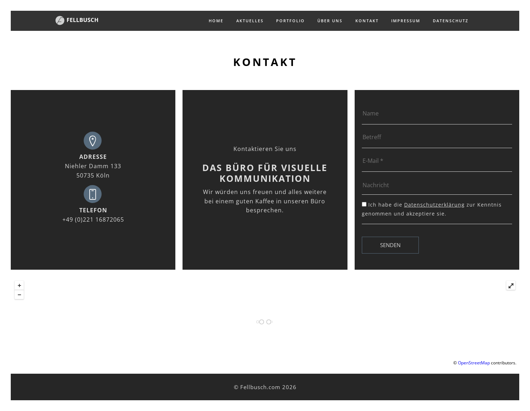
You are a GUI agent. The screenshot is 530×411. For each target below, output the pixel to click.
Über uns (329, 20)
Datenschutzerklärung (434, 204)
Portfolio (290, 20)
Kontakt (367, 20)
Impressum (405, 20)
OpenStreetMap (474, 363)
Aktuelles (250, 20)
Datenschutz (450, 20)
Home (216, 20)
